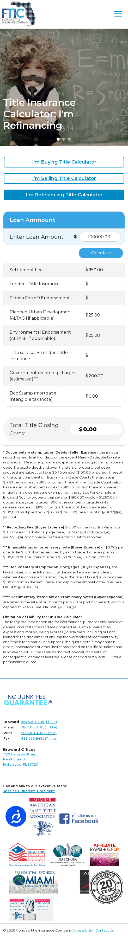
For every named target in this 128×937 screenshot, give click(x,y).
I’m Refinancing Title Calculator (64, 195)
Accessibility (82, 930)
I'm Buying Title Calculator (64, 162)
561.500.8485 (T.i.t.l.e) (39, 733)
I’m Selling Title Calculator (64, 178)
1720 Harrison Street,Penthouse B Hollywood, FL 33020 (20, 759)
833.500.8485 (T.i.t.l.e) (39, 738)
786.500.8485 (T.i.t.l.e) (39, 727)
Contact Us (104, 930)
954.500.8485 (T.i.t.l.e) (39, 722)
